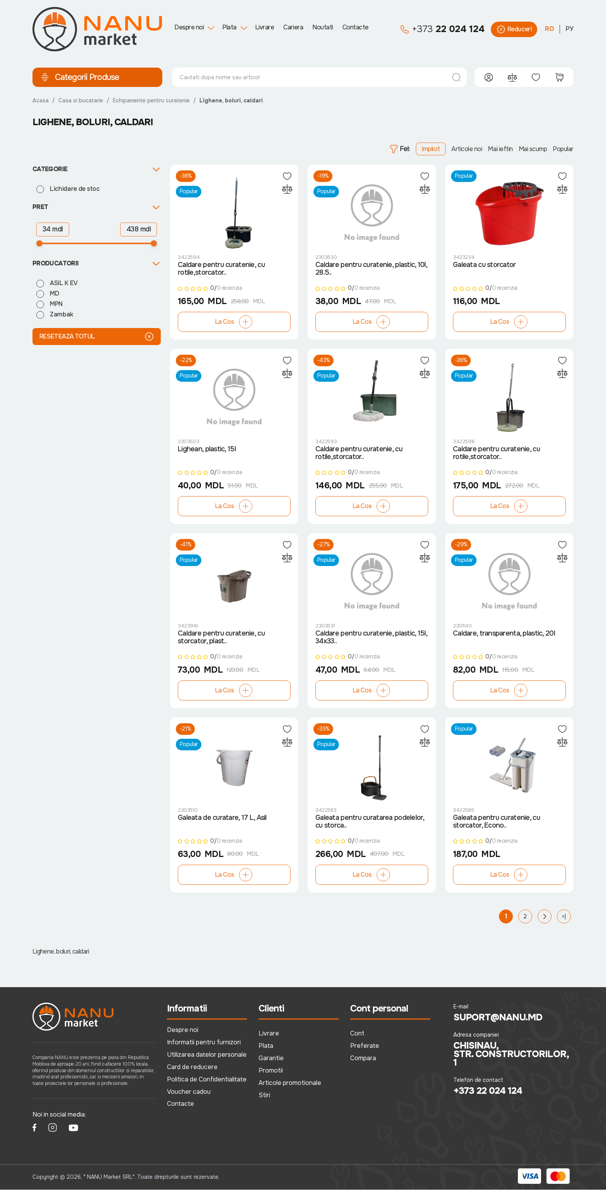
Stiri (264, 1095)
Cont (357, 1034)
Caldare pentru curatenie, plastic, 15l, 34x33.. (371, 638)
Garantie (271, 1058)
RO (549, 29)
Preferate (364, 1046)
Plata (229, 27)
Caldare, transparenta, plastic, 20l (504, 634)
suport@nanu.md (498, 1017)
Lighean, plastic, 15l (207, 450)
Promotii (271, 1071)
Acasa (40, 100)
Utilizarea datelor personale (207, 1055)
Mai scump (533, 149)
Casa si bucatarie (80, 100)
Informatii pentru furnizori (204, 1043)
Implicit (431, 149)
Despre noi (189, 27)
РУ (569, 29)
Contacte (355, 27)
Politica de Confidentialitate (207, 1079)
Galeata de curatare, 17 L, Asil (222, 818)
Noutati (322, 27)
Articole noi (466, 149)
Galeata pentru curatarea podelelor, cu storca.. (369, 822)
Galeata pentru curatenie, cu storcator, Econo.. (496, 822)
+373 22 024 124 (488, 1091)
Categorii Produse (79, 77)
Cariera (293, 27)
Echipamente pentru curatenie (151, 100)
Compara (363, 1058)
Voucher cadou (189, 1092)
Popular (563, 149)
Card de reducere (192, 1067)
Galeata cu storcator (484, 265)
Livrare (264, 27)
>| (564, 916)
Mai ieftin (500, 149)
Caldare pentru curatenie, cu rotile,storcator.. (221, 269)
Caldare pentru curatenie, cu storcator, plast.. (221, 638)
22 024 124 (442, 29)
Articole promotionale (290, 1083)
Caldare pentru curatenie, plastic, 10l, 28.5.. (371, 269)
